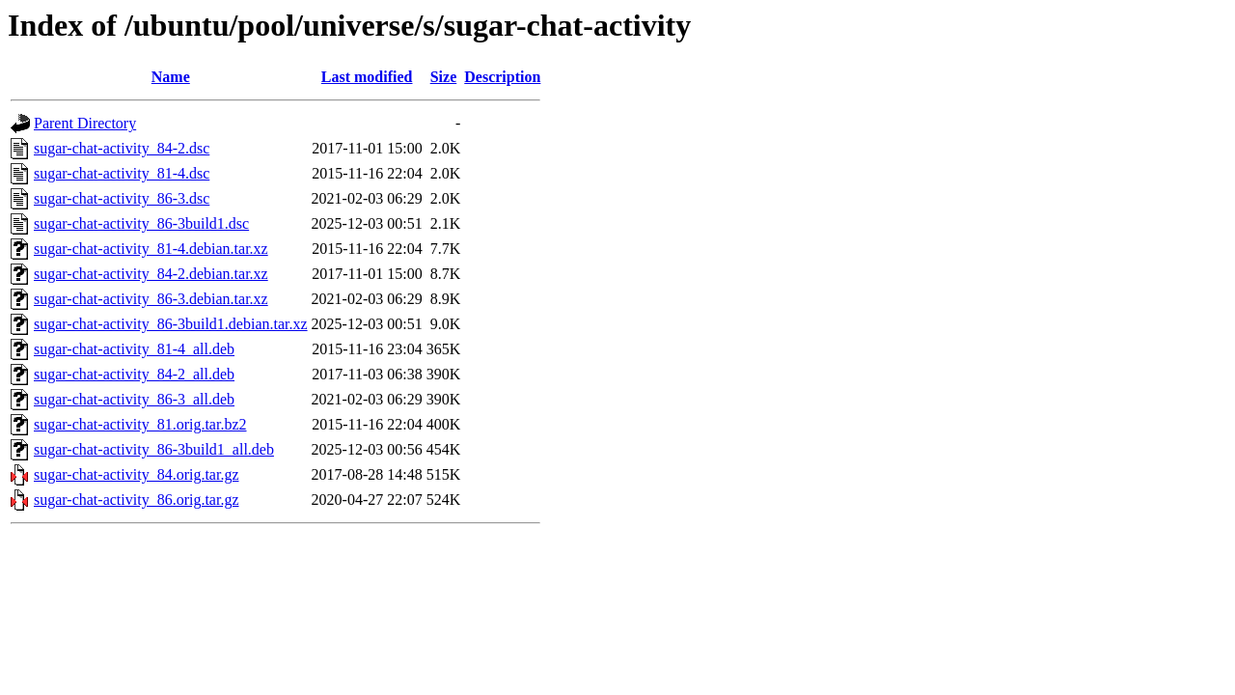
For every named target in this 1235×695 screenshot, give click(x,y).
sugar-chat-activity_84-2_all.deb (134, 374)
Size (443, 77)
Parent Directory (85, 123)
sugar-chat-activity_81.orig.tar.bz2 (140, 424)
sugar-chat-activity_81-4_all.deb (134, 349)
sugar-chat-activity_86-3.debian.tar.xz (151, 299)
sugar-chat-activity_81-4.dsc (121, 173)
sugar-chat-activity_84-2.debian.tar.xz (151, 273)
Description (502, 77)
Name (170, 77)
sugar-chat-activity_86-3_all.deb (134, 399)
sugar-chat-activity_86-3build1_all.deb (154, 449)
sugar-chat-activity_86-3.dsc (121, 198)
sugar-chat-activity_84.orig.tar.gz (136, 474)
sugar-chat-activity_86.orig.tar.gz (136, 499)
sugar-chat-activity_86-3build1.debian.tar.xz (171, 324)
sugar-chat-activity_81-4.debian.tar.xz (151, 248)
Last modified (367, 77)
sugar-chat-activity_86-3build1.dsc (141, 223)
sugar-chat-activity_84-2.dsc (121, 148)
